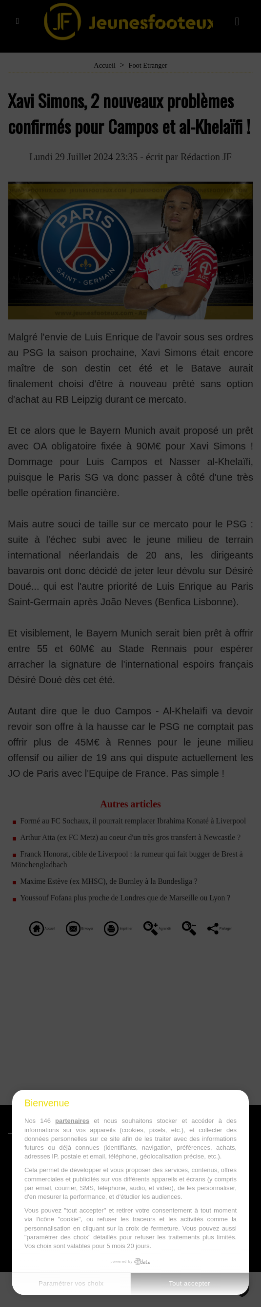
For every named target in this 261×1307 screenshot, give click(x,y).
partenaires (72, 1120)
